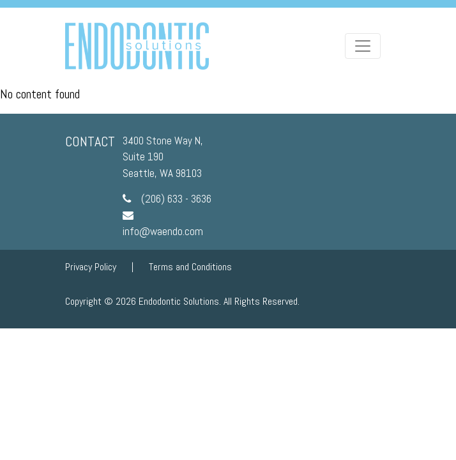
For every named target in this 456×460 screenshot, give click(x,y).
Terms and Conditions (190, 266)
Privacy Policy (90, 266)
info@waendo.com (163, 231)
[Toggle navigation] (363, 46)
